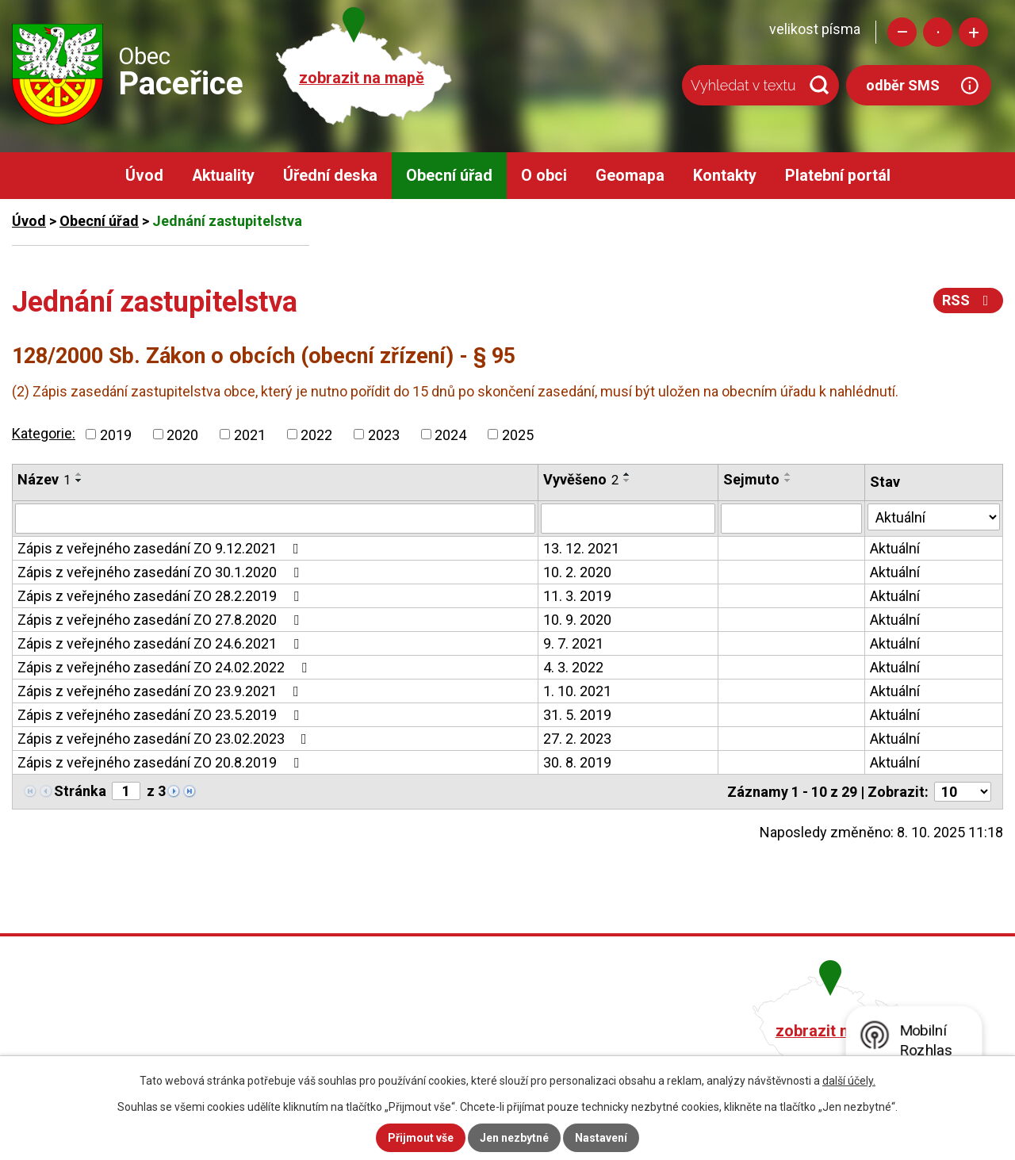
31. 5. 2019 (577, 714)
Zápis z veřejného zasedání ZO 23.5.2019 (161, 714)
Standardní (937, 32)
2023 (384, 434)
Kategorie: (43, 433)
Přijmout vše (421, 1137)
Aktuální (895, 548)
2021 (250, 434)
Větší (973, 32)
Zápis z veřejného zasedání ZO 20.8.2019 (161, 762)
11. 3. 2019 (577, 596)
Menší (902, 32)
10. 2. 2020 (577, 572)
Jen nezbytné (514, 1137)
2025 (518, 434)
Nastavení (601, 1137)
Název (44, 479)
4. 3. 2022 (573, 667)
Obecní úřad (449, 176)
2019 (116, 434)
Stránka (80, 791)
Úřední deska (330, 176)
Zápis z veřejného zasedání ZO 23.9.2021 (161, 691)
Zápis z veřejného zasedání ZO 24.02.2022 (165, 667)
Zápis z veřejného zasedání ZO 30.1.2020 (161, 572)
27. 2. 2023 (577, 738)
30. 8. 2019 (577, 762)
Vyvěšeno (581, 479)
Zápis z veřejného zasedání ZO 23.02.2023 (165, 738)
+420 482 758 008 (426, 1028)
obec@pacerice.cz (429, 1051)
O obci (544, 176)
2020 (182, 434)
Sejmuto (751, 479)
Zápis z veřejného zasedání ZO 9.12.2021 (161, 548)
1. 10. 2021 (577, 691)
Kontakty (724, 176)
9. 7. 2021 (573, 643)
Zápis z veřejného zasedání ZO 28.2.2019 (161, 596)
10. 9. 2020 (577, 619)
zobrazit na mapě (361, 78)
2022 (316, 434)
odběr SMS (903, 85)
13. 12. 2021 (581, 548)
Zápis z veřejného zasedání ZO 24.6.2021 (161, 643)
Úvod (144, 176)
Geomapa (630, 176)
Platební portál (838, 176)
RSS (968, 300)
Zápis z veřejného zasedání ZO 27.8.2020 (161, 619)
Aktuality (223, 176)
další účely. (848, 1080)
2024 (450, 434)
